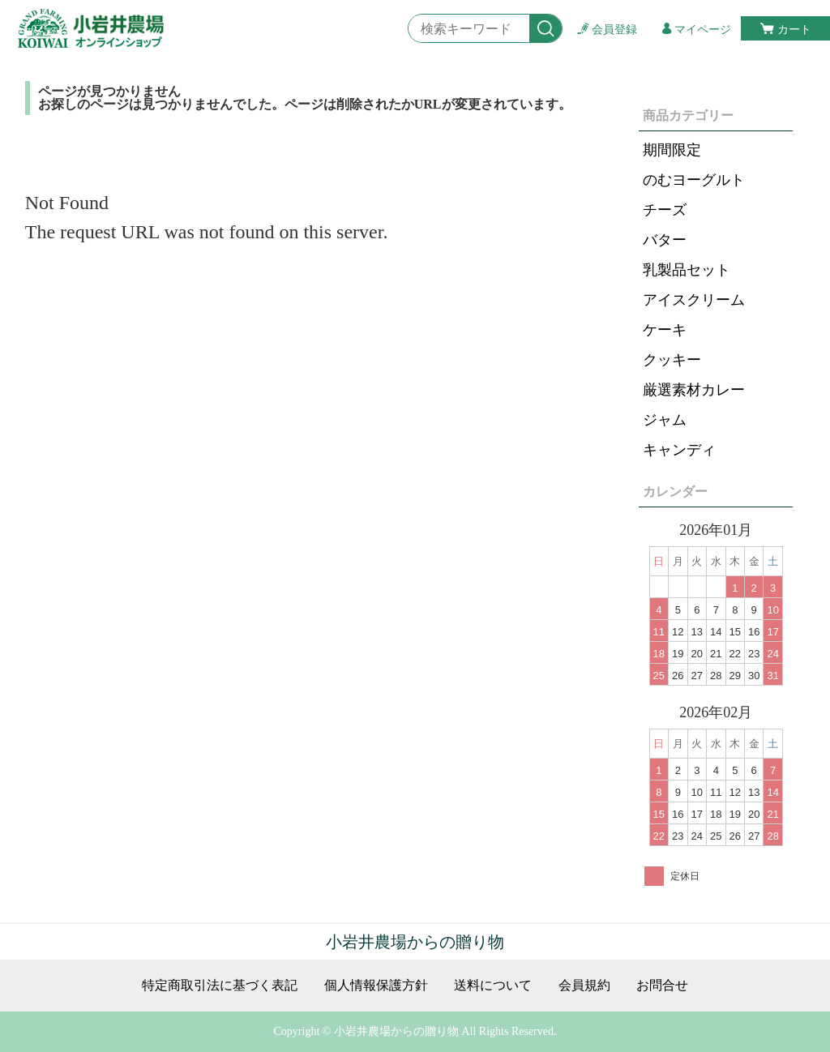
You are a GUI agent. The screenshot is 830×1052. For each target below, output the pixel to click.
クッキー (672, 360)
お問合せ (662, 985)
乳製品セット (686, 270)
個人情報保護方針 (376, 985)
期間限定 (672, 150)
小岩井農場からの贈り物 (415, 942)
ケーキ (665, 330)
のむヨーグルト (694, 180)
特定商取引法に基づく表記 (219, 985)
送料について (493, 985)
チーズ (665, 210)
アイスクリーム (694, 300)
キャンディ (679, 450)
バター (665, 240)
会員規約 (584, 985)
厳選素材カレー (694, 390)
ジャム (665, 420)
